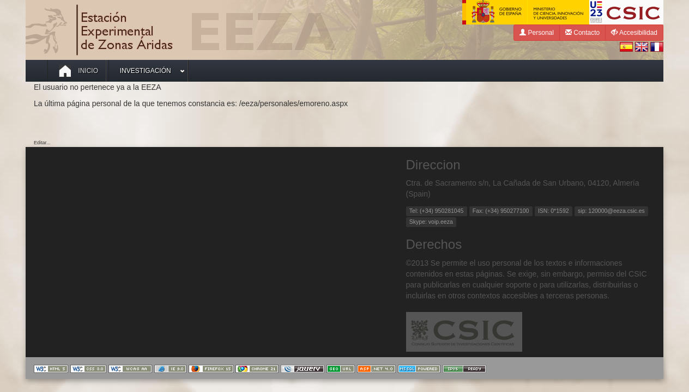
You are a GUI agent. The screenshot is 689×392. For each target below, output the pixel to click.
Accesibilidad (634, 32)
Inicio (78, 71)
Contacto (582, 32)
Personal (536, 32)
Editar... (42, 142)
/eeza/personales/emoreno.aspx (293, 103)
